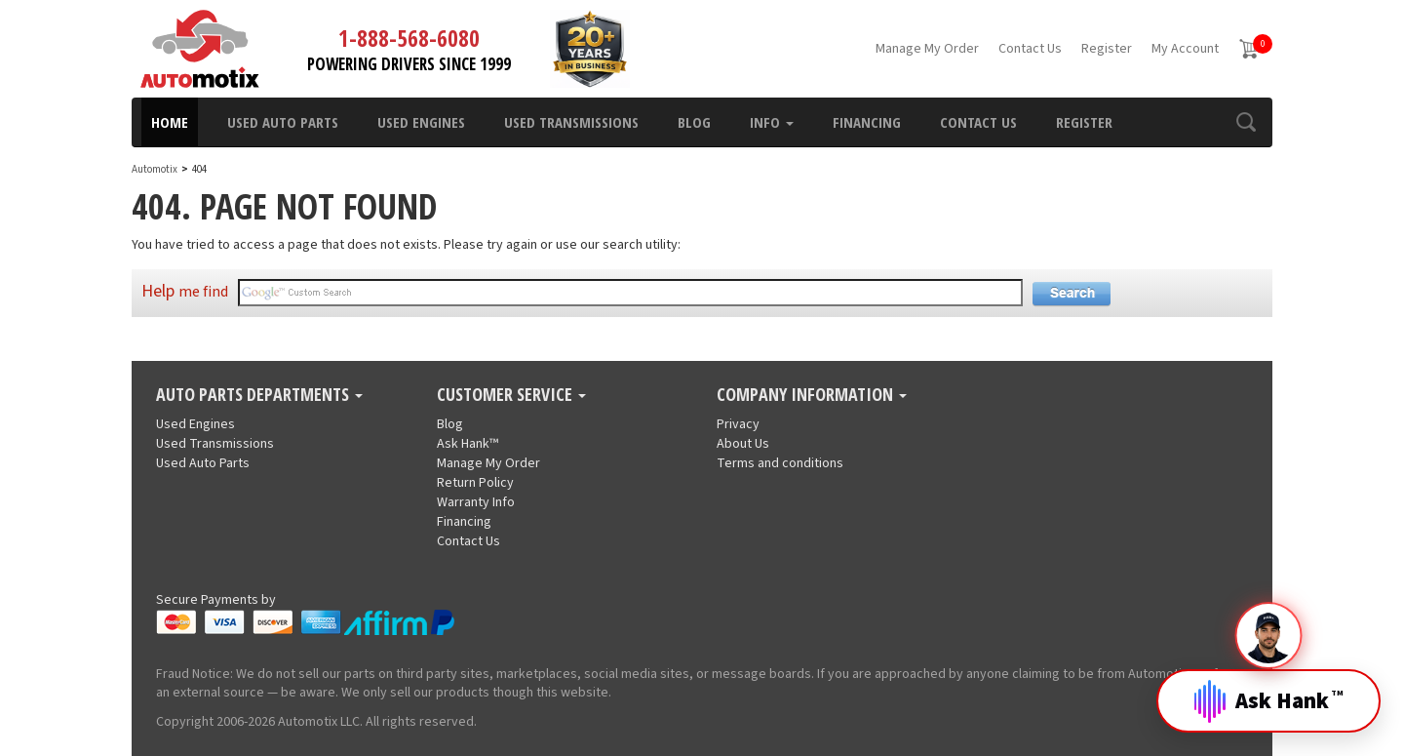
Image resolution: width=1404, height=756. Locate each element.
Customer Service (511, 395)
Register (1106, 49)
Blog (694, 122)
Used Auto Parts (282, 122)
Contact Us (1030, 49)
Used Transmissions (571, 122)
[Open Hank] (1268, 686)
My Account (1185, 49)
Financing (867, 122)
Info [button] (772, 122)
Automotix (154, 169)
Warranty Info (476, 502)
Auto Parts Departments (259, 395)
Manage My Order (927, 49)
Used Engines (421, 122)
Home (169, 122)
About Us (743, 444)
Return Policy (475, 483)
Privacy (738, 424)
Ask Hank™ (467, 444)
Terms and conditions (780, 463)
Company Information (812, 395)
